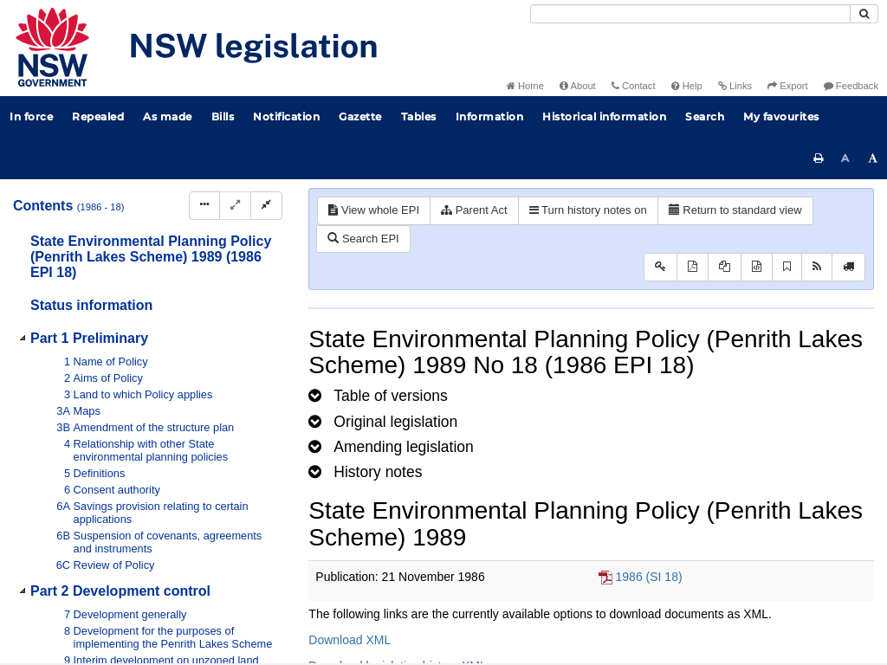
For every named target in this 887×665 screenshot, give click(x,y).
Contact (634, 86)
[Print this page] (818, 158)
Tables (419, 116)
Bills (223, 116)
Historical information (604, 116)
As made (167, 116)
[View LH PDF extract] (724, 267)
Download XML (349, 640)
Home (525, 86)
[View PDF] (693, 267)
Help (686, 86)
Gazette (360, 116)
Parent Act (474, 209)
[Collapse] (266, 205)
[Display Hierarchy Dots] (204, 205)
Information (490, 116)
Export (787, 86)
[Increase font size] (873, 158)
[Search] (690, 13)
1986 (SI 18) (649, 577)
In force (31, 116)
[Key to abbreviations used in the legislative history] (660, 267)
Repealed (98, 116)
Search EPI (362, 238)
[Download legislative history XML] (757, 267)
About (578, 86)
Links (735, 86)
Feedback (851, 86)
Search (704, 116)
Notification (286, 116)
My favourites (781, 116)
